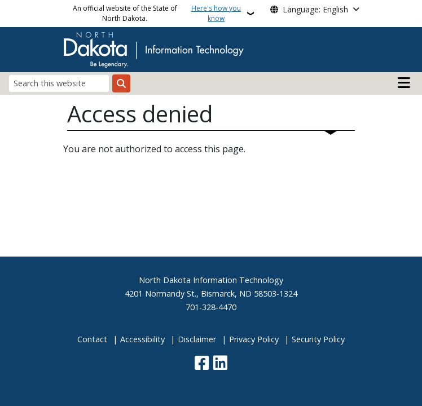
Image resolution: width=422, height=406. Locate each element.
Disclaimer (197, 339)
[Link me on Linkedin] (220, 364)
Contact (92, 339)
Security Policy (318, 339)
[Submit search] (121, 83)
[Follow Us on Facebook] (202, 364)
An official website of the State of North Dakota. (158, 13)
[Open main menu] (404, 83)
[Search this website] (58, 83)
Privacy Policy (254, 339)
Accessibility (142, 339)
